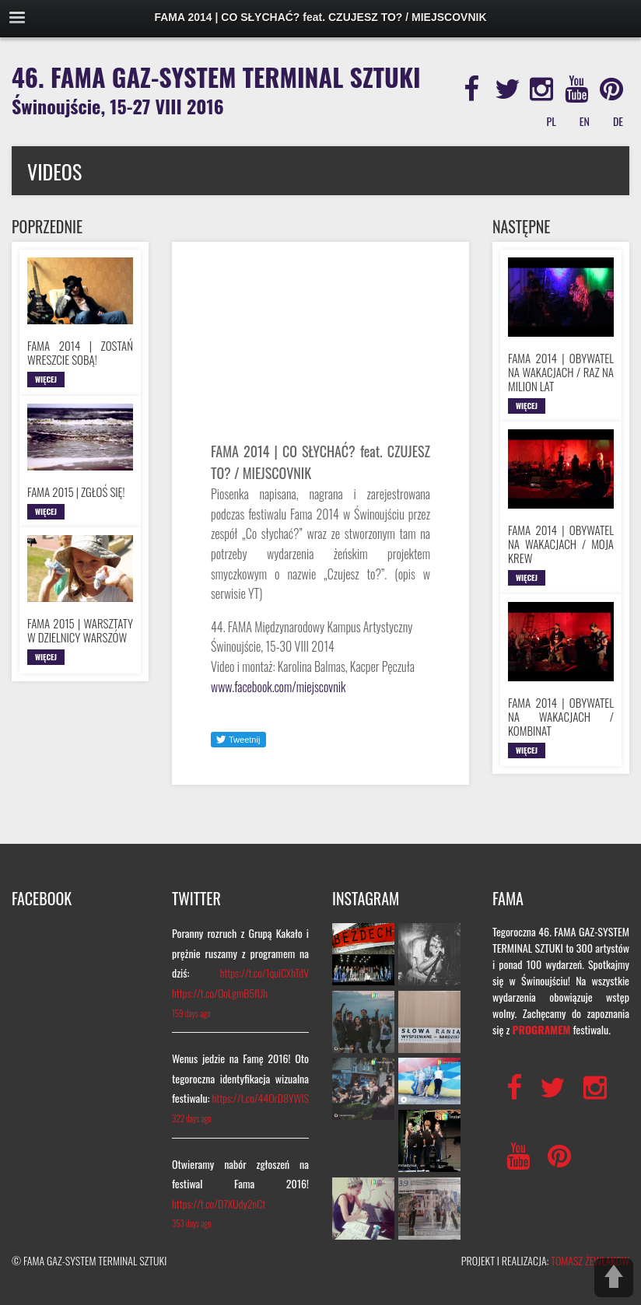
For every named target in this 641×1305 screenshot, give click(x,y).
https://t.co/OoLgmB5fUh (220, 993)
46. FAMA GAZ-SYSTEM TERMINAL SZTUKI (216, 89)
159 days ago (191, 1013)
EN (585, 121)
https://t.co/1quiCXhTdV (264, 972)
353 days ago (192, 1223)
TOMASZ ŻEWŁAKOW (590, 1260)
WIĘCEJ (46, 379)
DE (618, 121)
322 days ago (192, 1118)
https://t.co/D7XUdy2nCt (218, 1203)
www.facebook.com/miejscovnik (278, 686)
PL (551, 121)
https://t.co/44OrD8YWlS (260, 1098)
